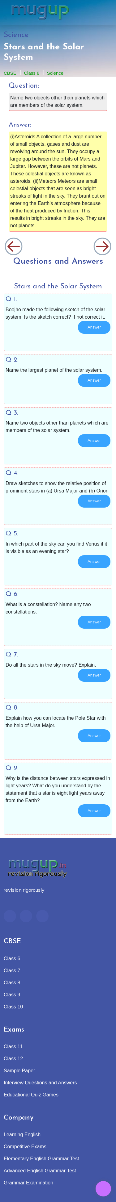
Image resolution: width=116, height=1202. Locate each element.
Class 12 (13, 1058)
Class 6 (12, 958)
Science (55, 73)
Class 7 (12, 970)
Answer (94, 327)
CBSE (10, 73)
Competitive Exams (25, 1146)
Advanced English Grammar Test (40, 1170)
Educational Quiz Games (31, 1094)
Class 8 (31, 73)
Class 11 (13, 1046)
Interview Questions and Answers (40, 1082)
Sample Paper (19, 1070)
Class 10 (13, 1006)
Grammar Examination (28, 1182)
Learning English (22, 1134)
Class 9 (12, 994)
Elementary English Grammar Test (41, 1158)
